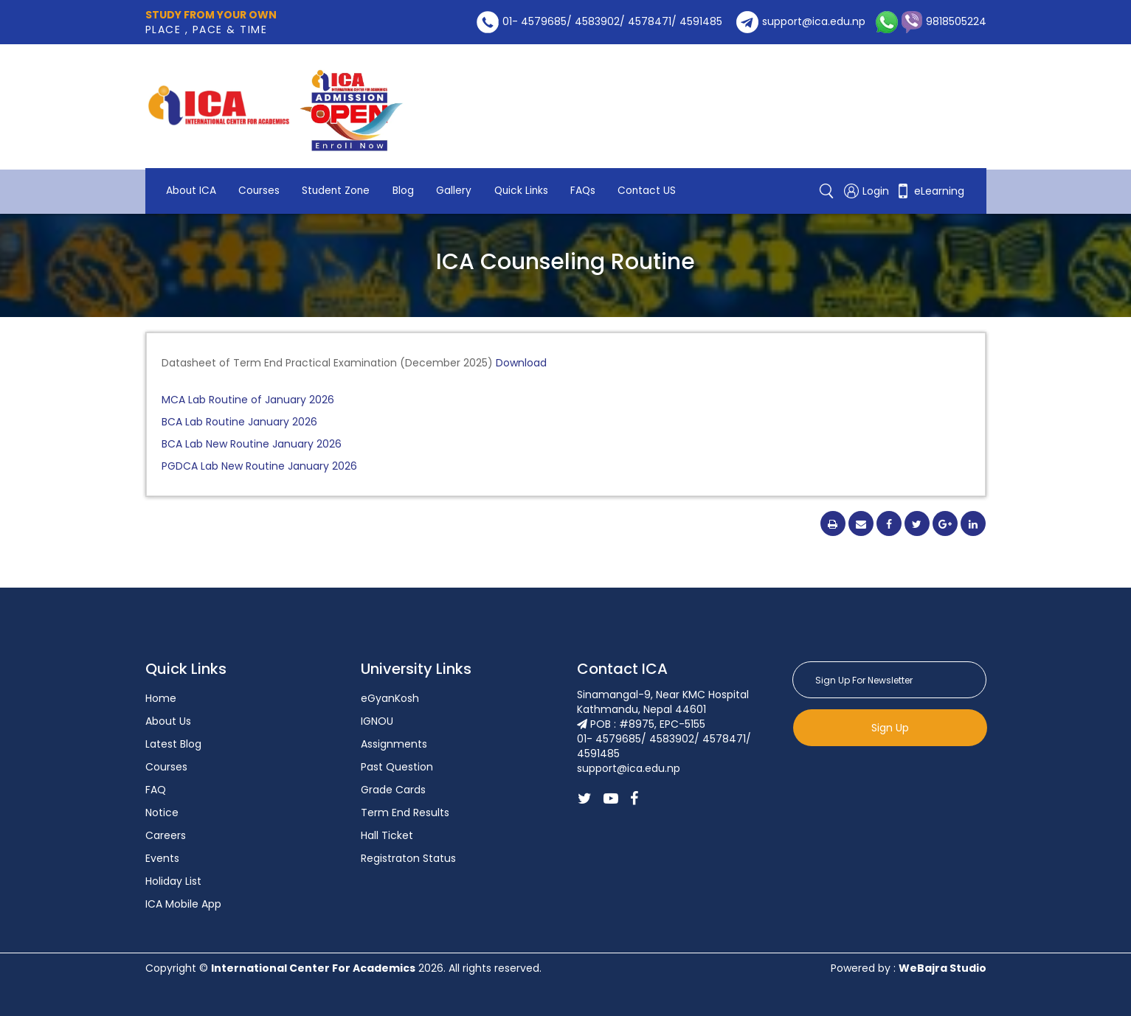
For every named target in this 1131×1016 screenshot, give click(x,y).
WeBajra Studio (942, 968)
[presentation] (904, 782)
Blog (411, 177)
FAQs (597, 177)
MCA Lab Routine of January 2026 (248, 399)
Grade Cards (393, 789)
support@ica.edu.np (800, 21)
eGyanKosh (390, 698)
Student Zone (342, 177)
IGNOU (377, 721)
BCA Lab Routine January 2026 (239, 421)
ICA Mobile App (183, 904)
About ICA (192, 177)
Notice (162, 812)
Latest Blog (173, 744)
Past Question (397, 766)
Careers (165, 835)
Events (162, 858)
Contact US (196, 191)
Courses (262, 177)
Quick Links (533, 177)
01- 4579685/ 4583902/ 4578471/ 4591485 (599, 21)
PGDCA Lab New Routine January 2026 (259, 466)
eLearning (930, 184)
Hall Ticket (387, 835)
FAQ (155, 789)
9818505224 (942, 21)
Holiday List (173, 881)
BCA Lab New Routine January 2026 (252, 443)
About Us (168, 721)
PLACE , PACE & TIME (211, 22)
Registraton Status (408, 858)
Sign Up (890, 727)
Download (520, 362)
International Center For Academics (313, 968)
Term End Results (405, 812)
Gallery (463, 177)
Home (160, 698)
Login (868, 184)
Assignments (394, 744)
